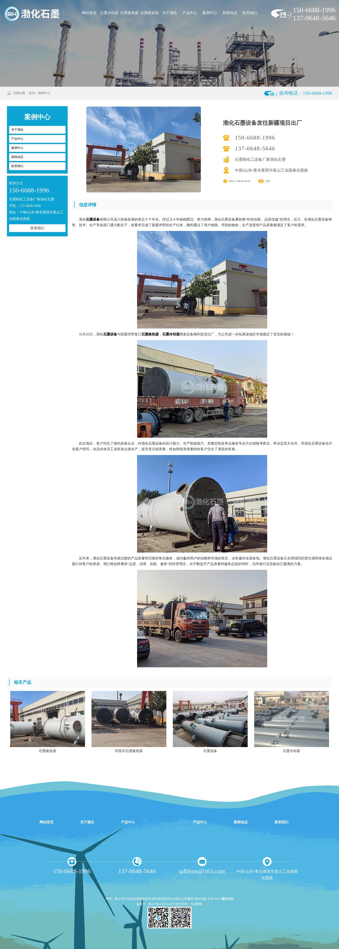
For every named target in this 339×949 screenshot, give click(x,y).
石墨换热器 (129, 13)
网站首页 (89, 13)
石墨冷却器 (109, 13)
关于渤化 (169, 13)
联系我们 (249, 13)
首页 (32, 93)
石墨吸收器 (149, 13)
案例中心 (209, 13)
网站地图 (201, 898)
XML (210, 898)
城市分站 (227, 898)
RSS (217, 898)
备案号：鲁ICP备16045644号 (155, 904)
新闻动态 (230, 13)
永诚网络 (196, 904)
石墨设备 (93, 219)
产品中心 (189, 13)
